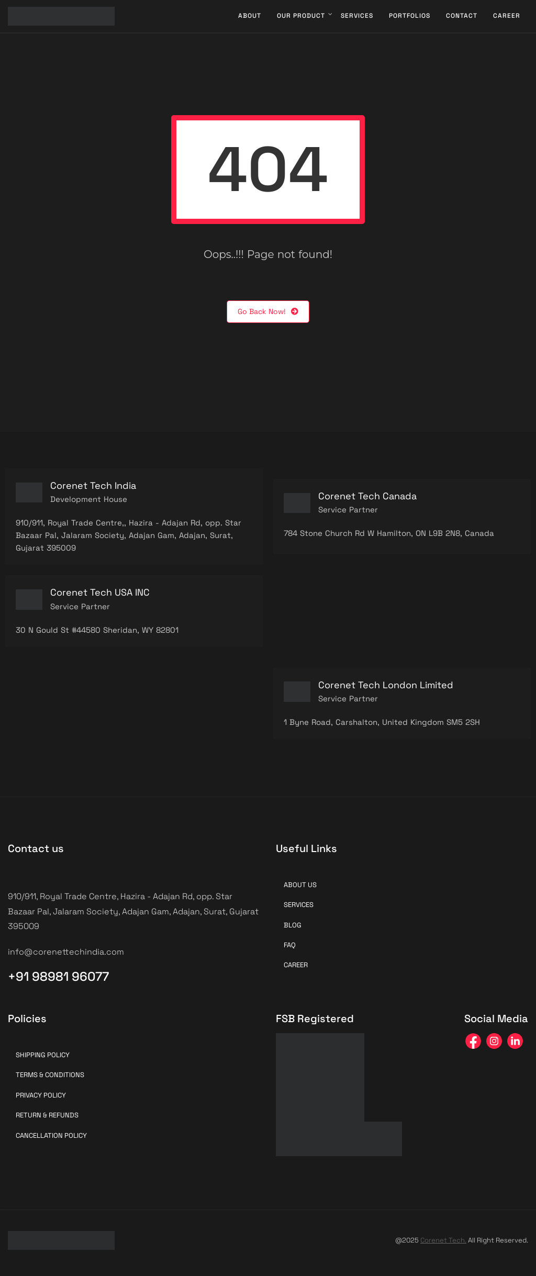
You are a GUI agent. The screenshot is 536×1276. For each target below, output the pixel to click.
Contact (461, 16)
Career (506, 16)
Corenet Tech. (443, 1240)
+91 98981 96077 (58, 976)
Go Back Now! (268, 311)
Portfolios (409, 16)
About (249, 16)
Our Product (301, 16)
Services (357, 16)
